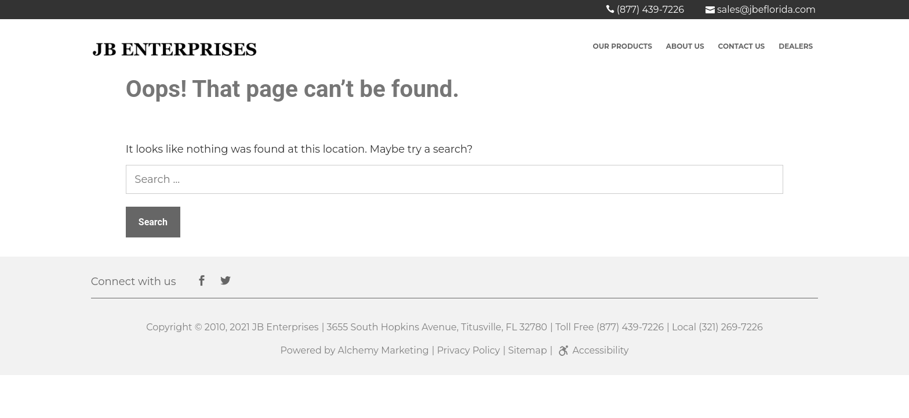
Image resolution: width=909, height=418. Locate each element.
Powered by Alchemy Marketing (355, 350)
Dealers (796, 46)
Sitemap (527, 350)
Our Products (622, 46)
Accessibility (591, 350)
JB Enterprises (285, 327)
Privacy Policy (468, 350)
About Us (685, 46)
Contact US (741, 46)
